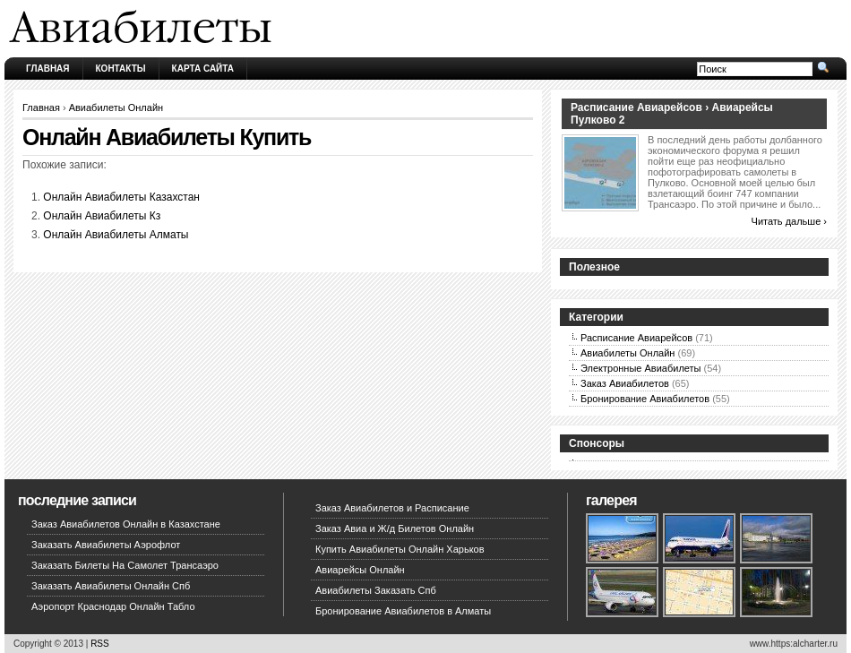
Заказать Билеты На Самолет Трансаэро (125, 565)
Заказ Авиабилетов (624, 383)
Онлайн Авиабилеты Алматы (115, 234)
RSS (99, 644)
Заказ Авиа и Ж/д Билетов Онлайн (394, 528)
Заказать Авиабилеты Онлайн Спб (110, 585)
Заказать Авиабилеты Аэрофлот (105, 544)
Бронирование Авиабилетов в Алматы (403, 611)
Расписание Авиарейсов (636, 337)
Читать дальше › (789, 221)
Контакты (121, 68)
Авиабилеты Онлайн (116, 107)
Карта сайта (203, 68)
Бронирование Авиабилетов (644, 398)
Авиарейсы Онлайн (360, 569)
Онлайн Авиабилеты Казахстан (121, 197)
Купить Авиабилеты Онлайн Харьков (400, 549)
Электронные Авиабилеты (640, 368)
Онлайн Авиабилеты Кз (101, 216)
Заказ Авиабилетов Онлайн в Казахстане (125, 524)
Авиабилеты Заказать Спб (375, 590)
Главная (48, 68)
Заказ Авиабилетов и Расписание (392, 508)
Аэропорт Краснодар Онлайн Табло (113, 606)
